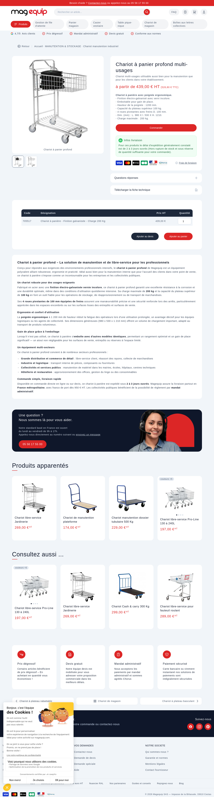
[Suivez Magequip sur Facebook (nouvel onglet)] (190, 726)
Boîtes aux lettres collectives (183, 24)
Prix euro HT (76, 783)
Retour (23, 46)
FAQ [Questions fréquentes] (174, 12)
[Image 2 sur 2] (31, 162)
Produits (20, 24)
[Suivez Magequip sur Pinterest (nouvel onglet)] (208, 726)
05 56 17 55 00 (32, 444)
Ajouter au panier (178, 236)
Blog (181, 783)
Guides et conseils (141, 783)
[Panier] (194, 12)
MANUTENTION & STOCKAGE (63, 46)
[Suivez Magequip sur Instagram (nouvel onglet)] (199, 726)
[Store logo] (29, 12)
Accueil (38, 46)
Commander (156, 127)
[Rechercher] (102, 12)
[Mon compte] (204, 12)
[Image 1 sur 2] (18, 162)
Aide (76, 770)
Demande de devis (85, 758)
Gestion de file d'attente (43, 24)
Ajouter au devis (145, 236)
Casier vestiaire (98, 24)
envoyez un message (88, 434)
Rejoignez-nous (165, 783)
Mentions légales (155, 764)
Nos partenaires (118, 783)
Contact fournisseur (156, 770)
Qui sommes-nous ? (157, 752)
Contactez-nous (97, 3)
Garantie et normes (156, 758)
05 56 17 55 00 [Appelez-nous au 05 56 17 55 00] (140, 3)
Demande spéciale (85, 764)
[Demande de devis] (185, 12)
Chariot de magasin (150, 24)
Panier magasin (74, 24)
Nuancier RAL (96, 783)
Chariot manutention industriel (100, 46)
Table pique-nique (125, 24)
